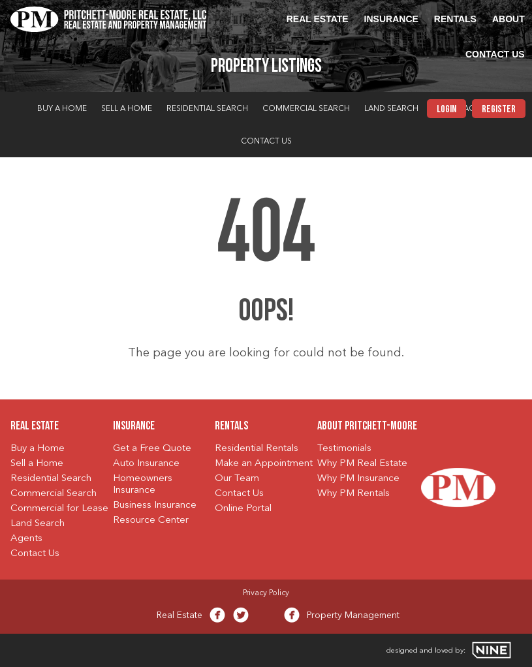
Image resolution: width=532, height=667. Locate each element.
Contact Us (495, 54)
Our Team (237, 479)
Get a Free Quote (152, 449)
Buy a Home (62, 109)
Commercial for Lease (59, 509)
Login (446, 109)
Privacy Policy (266, 593)
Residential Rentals (256, 449)
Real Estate (318, 19)
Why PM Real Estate (362, 464)
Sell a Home (126, 109)
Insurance (391, 19)
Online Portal (243, 509)
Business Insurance (154, 505)
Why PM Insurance (358, 479)
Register (499, 109)
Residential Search (207, 109)
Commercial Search (306, 109)
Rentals (455, 19)
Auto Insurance (146, 464)
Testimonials (344, 449)
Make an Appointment (264, 464)
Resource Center (151, 520)
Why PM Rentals (353, 494)
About (508, 19)
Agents (26, 539)
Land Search (391, 109)
